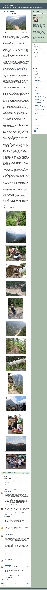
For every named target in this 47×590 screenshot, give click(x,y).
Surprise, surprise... (38, 88)
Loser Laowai (37, 94)
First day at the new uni (39, 103)
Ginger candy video (38, 105)
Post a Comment (5, 579)
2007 (35, 131)
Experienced (36, 46)
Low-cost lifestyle (38, 93)
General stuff (36, 47)
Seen (34, 52)
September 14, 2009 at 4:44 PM (10, 577)
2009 (35, 74)
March (36, 125)
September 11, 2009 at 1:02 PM (10, 514)
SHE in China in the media (38, 50)
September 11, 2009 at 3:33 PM (10, 532)
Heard (35, 49)
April (36, 123)
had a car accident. (17, 68)
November (37, 77)
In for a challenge (38, 102)
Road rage (36, 90)
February (36, 126)
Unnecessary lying (38, 84)
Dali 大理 (36, 113)
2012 (35, 70)
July (35, 119)
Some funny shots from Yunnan (40, 100)
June (36, 120)
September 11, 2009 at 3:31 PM (10, 523)
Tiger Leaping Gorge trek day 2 (40, 97)
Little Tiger (7, 559)
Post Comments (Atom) (10, 585)
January (36, 128)
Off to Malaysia (37, 83)
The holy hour (37, 99)
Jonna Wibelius (8, 491)
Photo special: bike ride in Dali (40, 81)
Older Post (28, 583)
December (37, 75)
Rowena (6, 516)
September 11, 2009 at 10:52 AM (11, 504)
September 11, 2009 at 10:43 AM (11, 489)
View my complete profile (38, 40)
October (36, 78)
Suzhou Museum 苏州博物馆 (40, 96)
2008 (35, 130)
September (37, 80)
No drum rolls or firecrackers (40, 91)
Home (15, 583)
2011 (35, 71)
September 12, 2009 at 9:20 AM (10, 557)
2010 (35, 73)
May (36, 122)
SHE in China (8, 5)
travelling (27, 473)
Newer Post (3, 583)
